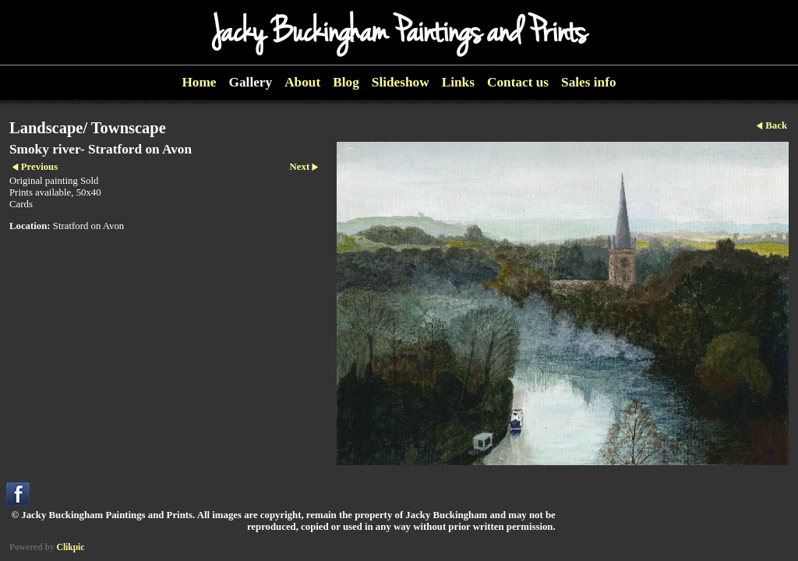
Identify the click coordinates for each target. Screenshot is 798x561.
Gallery (251, 82)
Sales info (588, 82)
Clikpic (71, 547)
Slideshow (400, 82)
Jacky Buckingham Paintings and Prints (399, 32)
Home (199, 82)
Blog (346, 82)
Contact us (518, 82)
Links (458, 82)
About (302, 82)
